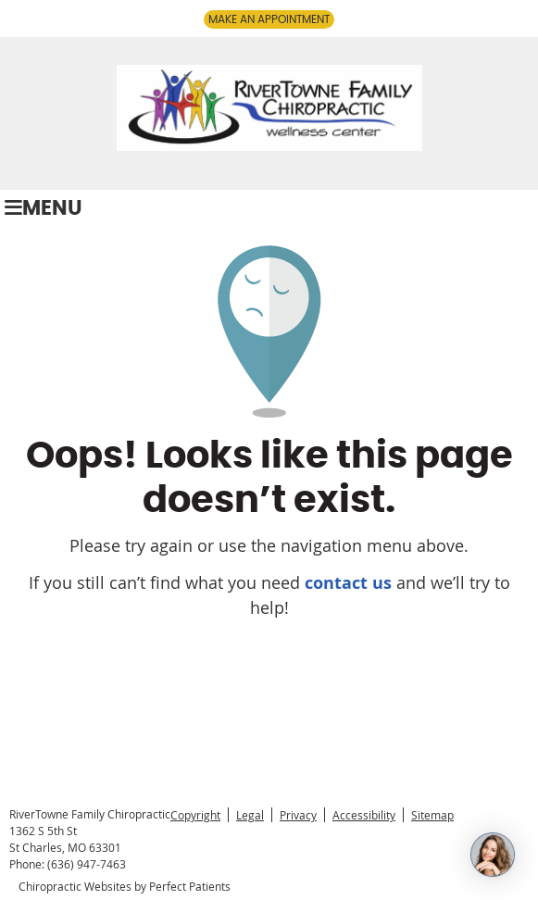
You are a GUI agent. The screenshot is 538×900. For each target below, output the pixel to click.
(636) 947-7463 (86, 863)
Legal (250, 814)
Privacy (298, 814)
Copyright (195, 814)
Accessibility (363, 814)
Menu (43, 208)
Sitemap (432, 814)
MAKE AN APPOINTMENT (269, 19)
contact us (348, 582)
